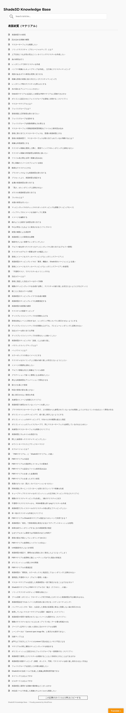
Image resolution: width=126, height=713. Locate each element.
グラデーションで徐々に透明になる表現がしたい (31, 375)
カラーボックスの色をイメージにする (26, 355)
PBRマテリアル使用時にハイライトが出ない (29, 543)
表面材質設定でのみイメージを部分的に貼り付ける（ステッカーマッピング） (42, 602)
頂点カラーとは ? (18, 276)
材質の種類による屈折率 (21, 232)
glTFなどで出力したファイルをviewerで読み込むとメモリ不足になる (38, 641)
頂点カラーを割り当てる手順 (23, 331)
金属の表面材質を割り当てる (23, 183)
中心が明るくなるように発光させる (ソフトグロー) (31, 227)
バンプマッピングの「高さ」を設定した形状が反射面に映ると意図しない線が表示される (46, 607)
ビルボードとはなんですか (22, 681)
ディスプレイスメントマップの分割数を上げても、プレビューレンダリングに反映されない (47, 326)
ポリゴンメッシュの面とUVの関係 (25, 563)
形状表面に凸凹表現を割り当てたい (25, 114)
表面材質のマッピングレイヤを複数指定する (29, 301)
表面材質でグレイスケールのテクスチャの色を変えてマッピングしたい (39, 508)
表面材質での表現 (19, 35)
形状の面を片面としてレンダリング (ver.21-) (29, 538)
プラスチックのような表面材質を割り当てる (29, 173)
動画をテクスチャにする (21, 168)
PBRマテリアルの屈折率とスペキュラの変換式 (30, 464)
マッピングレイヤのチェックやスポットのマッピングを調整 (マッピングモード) (43, 207)
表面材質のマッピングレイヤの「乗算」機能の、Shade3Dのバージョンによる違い (44, 262)
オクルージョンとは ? (20, 449)
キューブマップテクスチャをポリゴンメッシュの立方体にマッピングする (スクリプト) (45, 493)
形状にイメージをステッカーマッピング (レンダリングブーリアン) (37, 257)
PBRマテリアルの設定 (20, 459)
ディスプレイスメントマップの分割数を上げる (30, 316)
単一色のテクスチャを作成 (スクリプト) (27, 513)
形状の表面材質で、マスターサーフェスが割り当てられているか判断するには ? (43, 138)
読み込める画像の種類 (20, 40)
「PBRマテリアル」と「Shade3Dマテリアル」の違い (33, 454)
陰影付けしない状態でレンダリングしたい (28, 242)
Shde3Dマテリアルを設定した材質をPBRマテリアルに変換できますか (39, 94)
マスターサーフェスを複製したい (25, 45)
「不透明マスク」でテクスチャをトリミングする (31, 271)
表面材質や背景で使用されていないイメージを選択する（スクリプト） (39, 617)
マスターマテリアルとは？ (22, 104)
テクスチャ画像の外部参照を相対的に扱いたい (30, 153)
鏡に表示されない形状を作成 (23, 395)
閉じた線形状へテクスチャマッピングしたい (29, 439)
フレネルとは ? (18, 197)
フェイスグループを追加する (23, 119)
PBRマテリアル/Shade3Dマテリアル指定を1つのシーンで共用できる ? (39, 518)
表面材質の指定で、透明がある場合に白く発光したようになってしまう (39, 553)
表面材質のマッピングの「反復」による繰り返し (31, 341)
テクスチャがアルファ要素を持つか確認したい (30, 252)
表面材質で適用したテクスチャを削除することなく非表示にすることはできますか (44, 656)
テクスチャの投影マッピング (23, 311)
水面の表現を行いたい (20, 202)
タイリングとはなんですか (22, 676)
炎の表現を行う (18, 59)
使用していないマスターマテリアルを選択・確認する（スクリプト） (38, 612)
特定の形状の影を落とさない (23, 390)
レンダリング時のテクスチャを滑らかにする (29, 84)
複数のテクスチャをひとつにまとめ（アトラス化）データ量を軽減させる (40, 622)
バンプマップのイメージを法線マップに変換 (29, 212)
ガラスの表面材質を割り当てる (24, 193)
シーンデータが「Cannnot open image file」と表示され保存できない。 (39, 632)
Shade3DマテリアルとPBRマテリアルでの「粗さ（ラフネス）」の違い (39, 587)
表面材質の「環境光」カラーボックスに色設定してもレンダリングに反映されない (44, 572)
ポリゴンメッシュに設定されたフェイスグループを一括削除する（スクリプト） (43, 651)
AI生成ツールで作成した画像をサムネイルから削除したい (34, 691)
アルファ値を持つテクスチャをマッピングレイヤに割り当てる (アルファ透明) (42, 247)
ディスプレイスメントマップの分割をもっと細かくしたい (34, 336)
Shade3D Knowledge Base (27, 9)
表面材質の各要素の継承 (21, 306)
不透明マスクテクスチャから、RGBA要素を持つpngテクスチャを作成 (39, 503)
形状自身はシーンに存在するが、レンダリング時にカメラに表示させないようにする (44, 321)
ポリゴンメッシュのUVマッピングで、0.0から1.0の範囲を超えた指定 (38, 419)
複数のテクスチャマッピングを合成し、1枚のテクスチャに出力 (36, 498)
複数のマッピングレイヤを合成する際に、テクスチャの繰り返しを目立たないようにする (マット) (49, 286)
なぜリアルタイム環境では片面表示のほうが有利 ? (31, 533)
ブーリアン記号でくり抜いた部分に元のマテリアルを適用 (34, 627)
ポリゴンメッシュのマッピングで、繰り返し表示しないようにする (37, 415)
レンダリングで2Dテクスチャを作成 (26, 64)
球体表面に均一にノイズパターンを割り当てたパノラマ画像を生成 (37, 489)
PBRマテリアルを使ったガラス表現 (25, 479)
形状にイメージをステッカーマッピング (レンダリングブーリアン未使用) (40, 267)
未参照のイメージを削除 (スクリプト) (26, 400)
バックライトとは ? (19, 350)
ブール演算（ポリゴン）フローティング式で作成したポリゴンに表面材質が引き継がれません (48, 597)
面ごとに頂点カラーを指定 (22, 291)
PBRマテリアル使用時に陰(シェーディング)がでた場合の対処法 (36, 558)
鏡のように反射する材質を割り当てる (26, 222)
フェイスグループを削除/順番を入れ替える (28, 123)
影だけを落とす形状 (19, 385)
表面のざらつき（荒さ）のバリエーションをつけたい (32, 484)
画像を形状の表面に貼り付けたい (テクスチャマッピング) (34, 79)
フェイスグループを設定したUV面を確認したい (30, 666)
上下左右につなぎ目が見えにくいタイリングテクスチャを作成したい (38, 54)
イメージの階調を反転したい (23, 365)
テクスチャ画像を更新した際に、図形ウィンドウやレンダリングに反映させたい (43, 148)
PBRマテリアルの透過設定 (22, 567)
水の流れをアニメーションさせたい (25, 89)
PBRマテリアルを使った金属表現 (25, 474)
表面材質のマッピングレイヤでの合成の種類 (29, 296)
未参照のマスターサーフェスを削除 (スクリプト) (31, 429)
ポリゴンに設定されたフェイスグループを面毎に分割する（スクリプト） (40, 99)
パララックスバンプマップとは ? (24, 345)
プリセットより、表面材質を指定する (26, 178)
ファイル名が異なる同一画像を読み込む (27, 158)
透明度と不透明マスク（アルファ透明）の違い (30, 577)
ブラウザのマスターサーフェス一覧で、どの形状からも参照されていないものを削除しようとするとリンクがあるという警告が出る (62, 410)
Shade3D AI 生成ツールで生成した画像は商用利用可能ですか (35, 671)
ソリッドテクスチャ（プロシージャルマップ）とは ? (32, 49)
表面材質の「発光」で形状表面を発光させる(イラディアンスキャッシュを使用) (42, 523)
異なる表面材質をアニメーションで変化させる (30, 380)
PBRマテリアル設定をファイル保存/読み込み (29, 469)
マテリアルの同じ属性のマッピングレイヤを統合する (32, 646)
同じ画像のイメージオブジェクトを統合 (27, 163)
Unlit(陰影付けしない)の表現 (23, 548)
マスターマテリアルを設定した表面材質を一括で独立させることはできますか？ (43, 582)
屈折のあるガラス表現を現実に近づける (27, 74)
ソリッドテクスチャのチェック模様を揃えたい (30, 592)
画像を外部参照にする (20, 143)
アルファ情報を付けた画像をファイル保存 (28, 370)
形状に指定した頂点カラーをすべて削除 (27, 281)
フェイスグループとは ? (21, 109)
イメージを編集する (19, 217)
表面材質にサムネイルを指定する (25, 434)
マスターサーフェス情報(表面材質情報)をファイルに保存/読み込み (37, 128)
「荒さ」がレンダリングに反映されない (27, 188)
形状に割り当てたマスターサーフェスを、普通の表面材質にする (37, 133)
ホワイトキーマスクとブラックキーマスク (28, 444)
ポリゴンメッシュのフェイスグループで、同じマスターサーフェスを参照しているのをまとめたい (50, 424)
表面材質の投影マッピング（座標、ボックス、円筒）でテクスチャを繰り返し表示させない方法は (50, 661)
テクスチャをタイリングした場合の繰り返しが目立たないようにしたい (39, 360)
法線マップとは (18, 637)
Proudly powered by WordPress (41, 702)
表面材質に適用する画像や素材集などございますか (31, 686)
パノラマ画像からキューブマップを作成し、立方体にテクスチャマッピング (41, 69)
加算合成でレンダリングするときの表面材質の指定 (31, 528)
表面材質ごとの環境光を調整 (23, 237)
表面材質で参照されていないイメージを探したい (31, 405)
